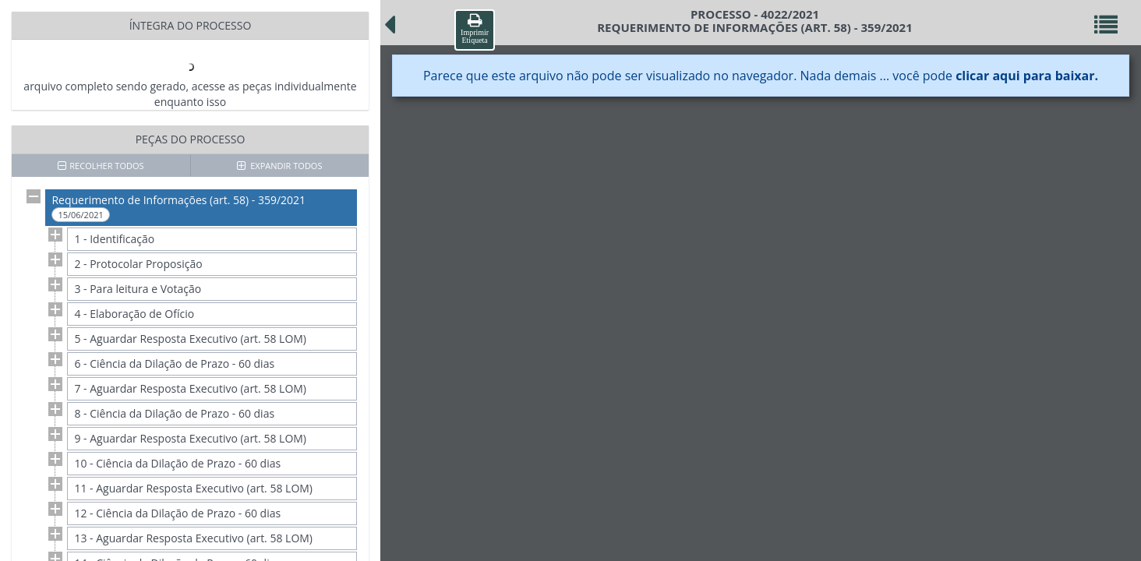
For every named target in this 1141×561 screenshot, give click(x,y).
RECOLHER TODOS (100, 165)
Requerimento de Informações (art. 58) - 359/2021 (178, 207)
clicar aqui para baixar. (1027, 75)
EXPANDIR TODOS (280, 165)
